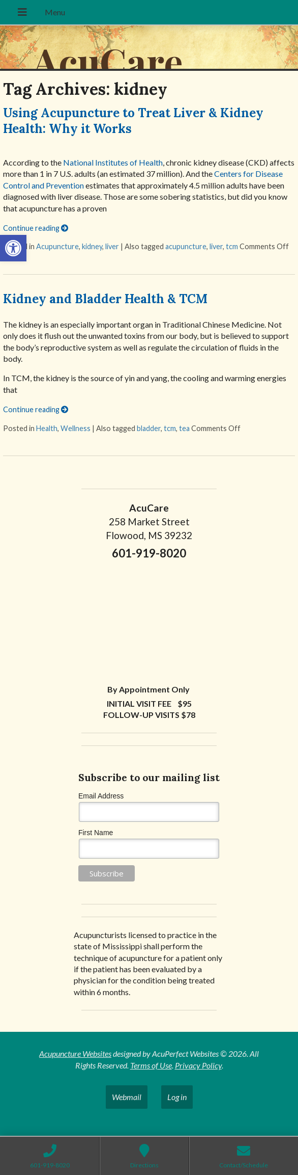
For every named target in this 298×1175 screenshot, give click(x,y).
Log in (177, 1097)
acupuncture (185, 246)
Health (46, 428)
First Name (95, 833)
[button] (13, 248)
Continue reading (35, 228)
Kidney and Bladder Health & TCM (105, 299)
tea (184, 428)
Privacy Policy (198, 1065)
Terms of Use (151, 1065)
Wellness (76, 428)
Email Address (101, 796)
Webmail (126, 1097)
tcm (232, 246)
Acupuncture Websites (75, 1053)
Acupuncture (57, 246)
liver (112, 246)
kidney (92, 246)
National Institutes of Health (113, 162)
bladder (149, 428)
